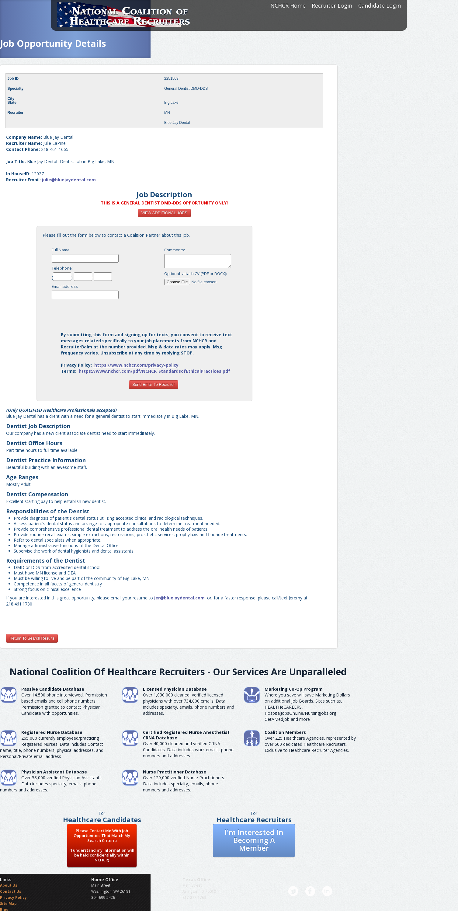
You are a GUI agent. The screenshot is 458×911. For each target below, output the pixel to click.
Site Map (8, 903)
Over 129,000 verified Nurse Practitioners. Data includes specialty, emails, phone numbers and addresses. (184, 784)
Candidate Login (379, 5)
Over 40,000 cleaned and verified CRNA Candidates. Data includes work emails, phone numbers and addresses (188, 750)
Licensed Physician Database (175, 689)
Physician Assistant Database (54, 772)
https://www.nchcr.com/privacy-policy (136, 365)
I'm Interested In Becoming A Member (254, 840)
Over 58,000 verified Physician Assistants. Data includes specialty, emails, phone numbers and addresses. (51, 784)
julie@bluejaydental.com (69, 180)
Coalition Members (285, 732)
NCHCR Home (288, 5)
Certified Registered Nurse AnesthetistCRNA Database (186, 735)
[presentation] (153, 314)
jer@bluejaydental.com (179, 598)
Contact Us (10, 891)
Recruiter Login (332, 5)
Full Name (61, 250)
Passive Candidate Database (52, 689)
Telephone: (62, 268)
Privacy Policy (13, 897)
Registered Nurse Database (51, 732)
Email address (65, 286)
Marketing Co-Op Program (294, 689)
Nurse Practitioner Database (174, 772)
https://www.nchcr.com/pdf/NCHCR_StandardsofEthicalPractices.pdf (154, 371)
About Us (8, 885)
